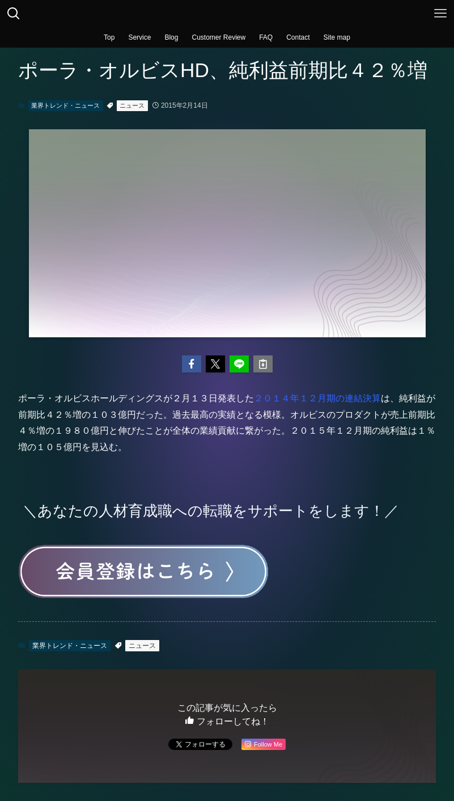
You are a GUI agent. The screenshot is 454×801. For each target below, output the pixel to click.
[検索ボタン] (13, 13)
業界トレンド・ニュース (65, 105)
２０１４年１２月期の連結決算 (317, 398)
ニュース (132, 105)
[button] (191, 363)
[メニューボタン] (440, 13)
